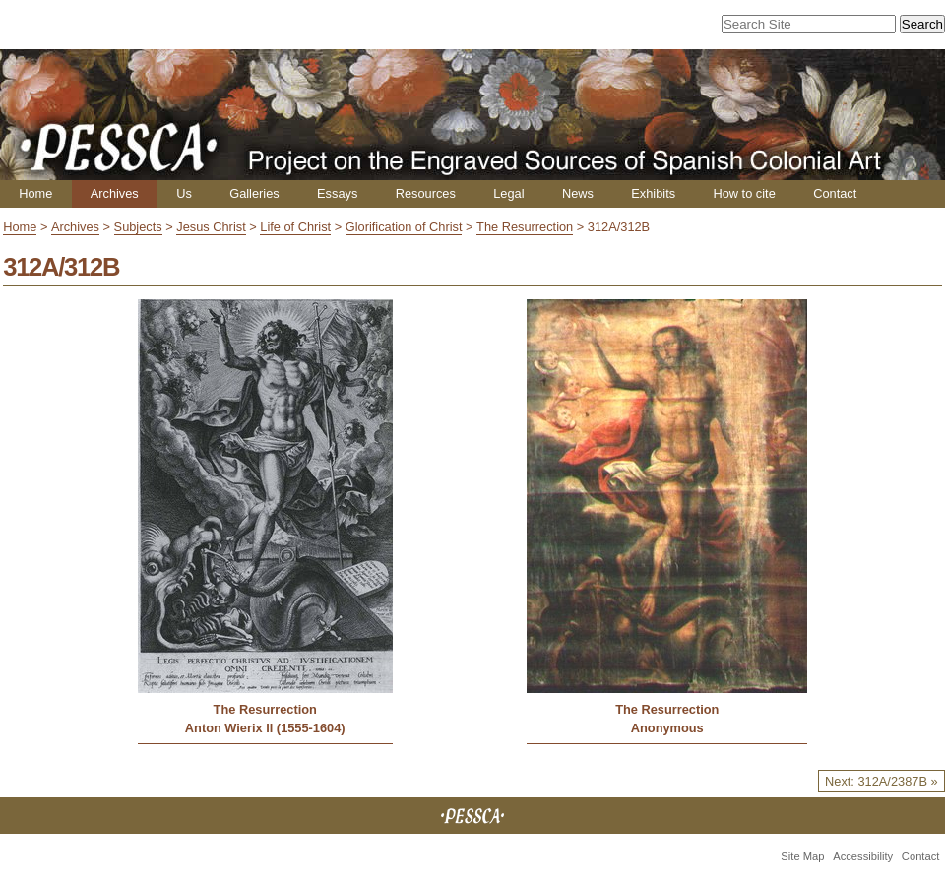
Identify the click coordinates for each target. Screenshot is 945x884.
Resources (426, 193)
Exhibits (653, 193)
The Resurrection (524, 227)
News (578, 193)
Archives (115, 193)
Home (35, 193)
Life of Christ (295, 227)
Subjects (138, 227)
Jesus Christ (210, 227)
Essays (337, 193)
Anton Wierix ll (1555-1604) (265, 728)
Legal (508, 193)
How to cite (744, 193)
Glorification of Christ (404, 227)
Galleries (254, 193)
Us (184, 193)
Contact (834, 193)
